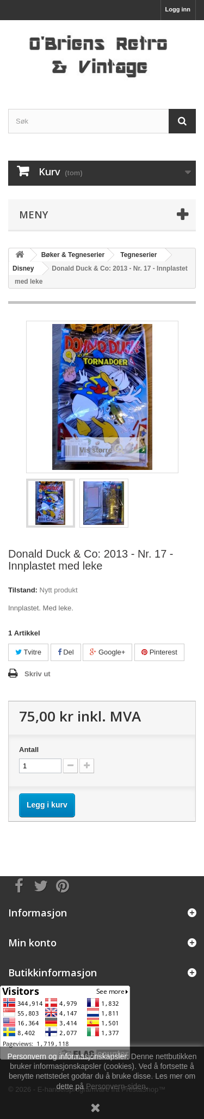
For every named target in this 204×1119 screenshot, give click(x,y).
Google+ (107, 652)
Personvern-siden (116, 1086)
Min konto (32, 942)
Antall (29, 749)
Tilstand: (23, 590)
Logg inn (177, 9)
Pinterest (159, 652)
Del (66, 652)
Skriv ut (37, 674)
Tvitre (28, 652)
